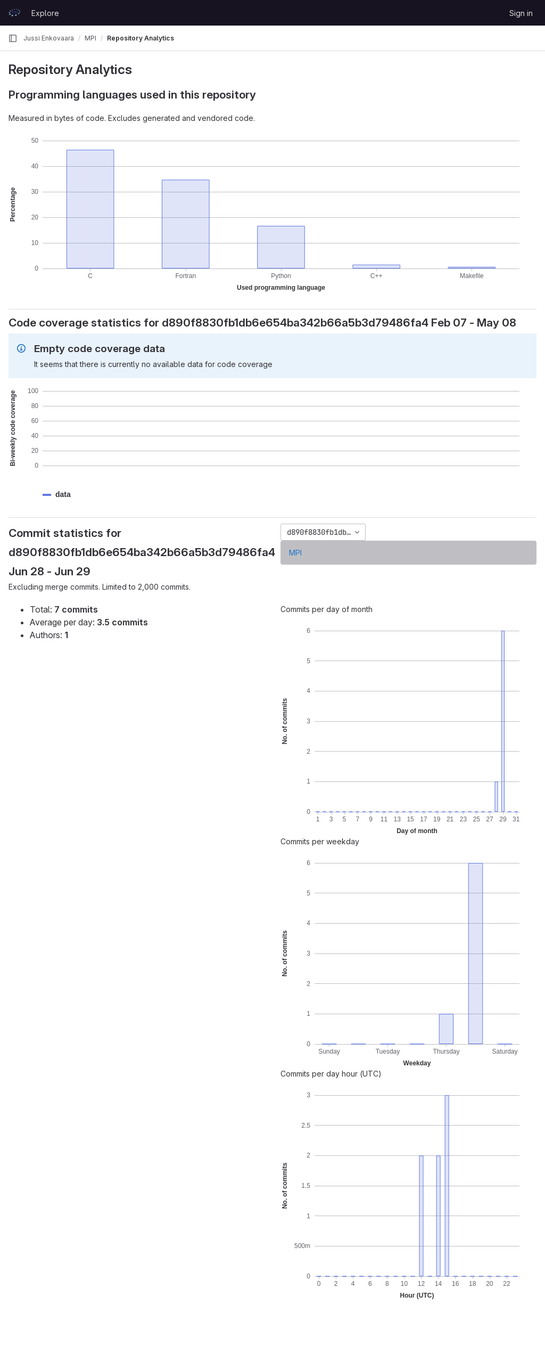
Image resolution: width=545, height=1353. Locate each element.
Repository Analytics (140, 38)
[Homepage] (14, 12)
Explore (45, 13)
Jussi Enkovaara (48, 38)
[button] (63, 494)
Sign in (521, 13)
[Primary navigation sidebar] (12, 38)
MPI (295, 552)
